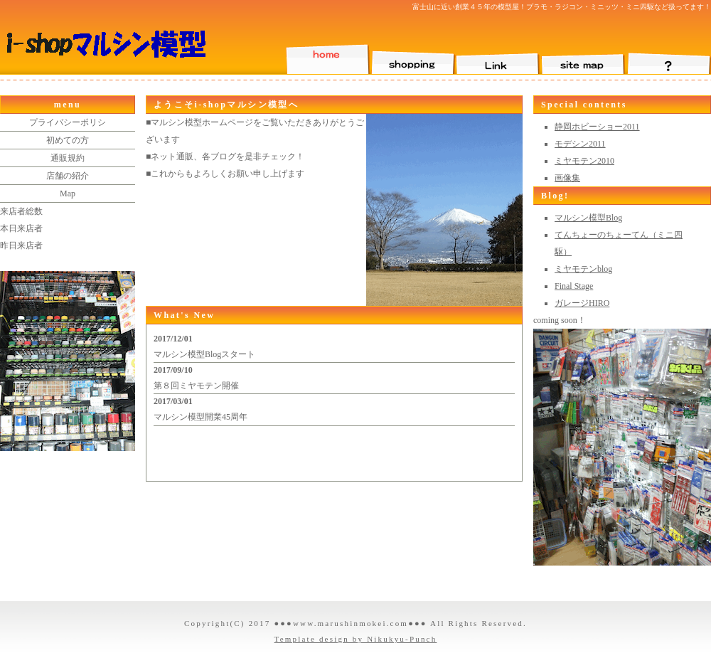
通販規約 (67, 158)
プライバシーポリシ (67, 122)
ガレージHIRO (582, 303)
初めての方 (67, 140)
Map (67, 193)
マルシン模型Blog (588, 218)
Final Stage (574, 286)
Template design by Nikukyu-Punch (355, 639)
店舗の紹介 (67, 176)
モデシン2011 (580, 144)
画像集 (567, 178)
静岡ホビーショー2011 (597, 127)
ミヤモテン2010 (584, 161)
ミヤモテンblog (583, 269)
